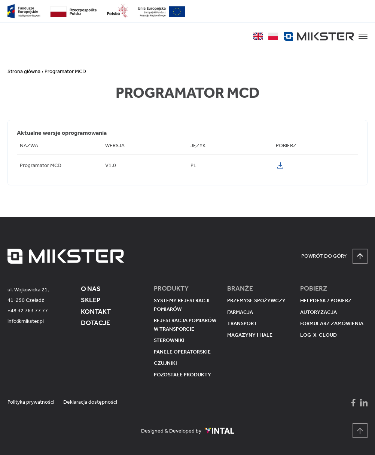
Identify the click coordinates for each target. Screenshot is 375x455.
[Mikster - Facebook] (353, 402)
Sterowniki (169, 340)
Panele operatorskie (182, 352)
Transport (242, 323)
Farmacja (240, 312)
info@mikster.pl (25, 321)
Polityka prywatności (30, 402)
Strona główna (23, 71)
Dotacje (95, 323)
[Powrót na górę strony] (360, 430)
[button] (363, 36)
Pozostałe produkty (182, 374)
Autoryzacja (318, 312)
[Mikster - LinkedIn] (364, 402)
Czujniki (165, 363)
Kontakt (96, 311)
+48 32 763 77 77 (27, 310)
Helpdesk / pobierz (325, 300)
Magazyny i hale (249, 335)
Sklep (90, 300)
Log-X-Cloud (318, 335)
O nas (91, 289)
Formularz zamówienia (331, 323)
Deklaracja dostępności (90, 402)
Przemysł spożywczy (256, 300)
